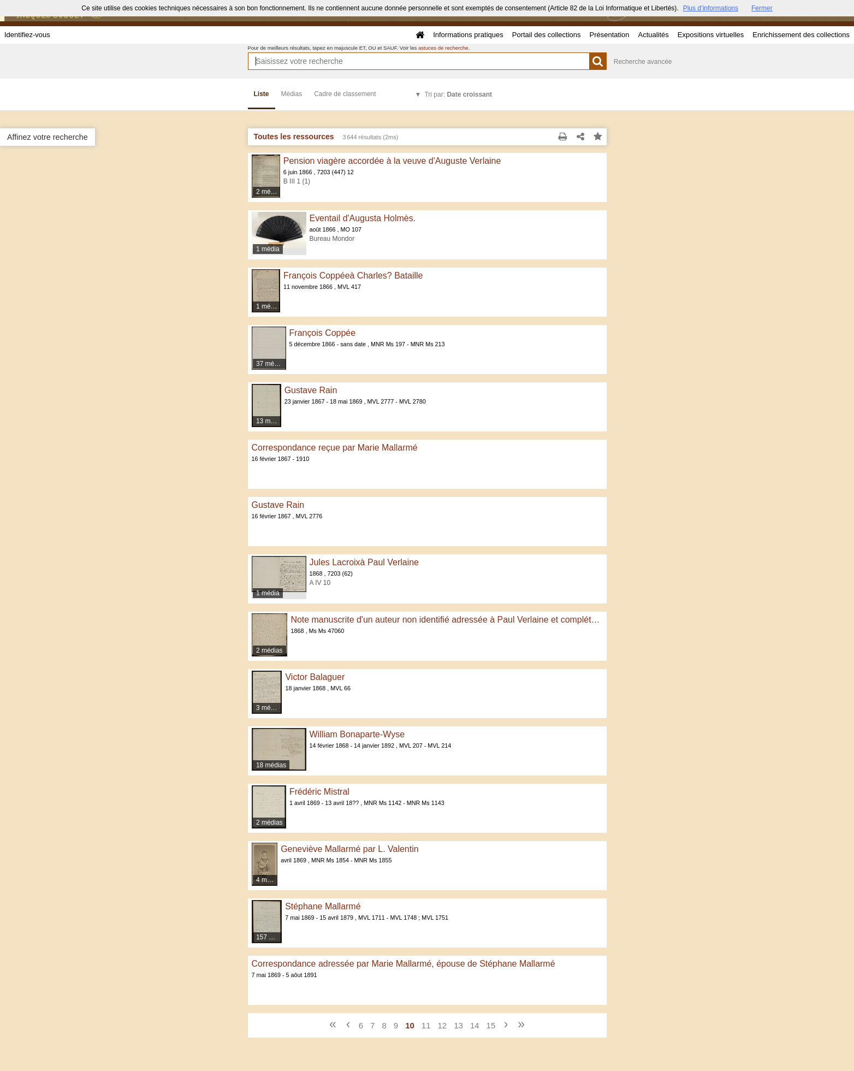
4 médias (267, 880)
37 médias (271, 364)
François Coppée (322, 333)
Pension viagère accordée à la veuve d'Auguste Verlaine (392, 160)
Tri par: (458, 94)
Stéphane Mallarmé (322, 906)
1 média (268, 249)
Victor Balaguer (315, 677)
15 (491, 1025)
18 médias (271, 765)
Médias (292, 94)
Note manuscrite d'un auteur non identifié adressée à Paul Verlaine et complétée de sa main (446, 619)
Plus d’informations (710, 8)
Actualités (653, 35)
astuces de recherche (443, 48)
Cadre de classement (345, 94)
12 (442, 1025)
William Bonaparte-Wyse (357, 734)
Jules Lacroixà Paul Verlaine (364, 562)
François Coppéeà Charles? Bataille (353, 275)
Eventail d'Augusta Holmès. (363, 218)
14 (474, 1025)
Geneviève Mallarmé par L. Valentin (349, 849)
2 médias (268, 192)
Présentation (609, 35)
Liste (261, 94)
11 (426, 1025)
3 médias (269, 708)
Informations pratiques (468, 35)
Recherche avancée (643, 62)
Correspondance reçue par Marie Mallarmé (335, 447)
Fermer (762, 8)
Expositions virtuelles (711, 35)
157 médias (269, 937)
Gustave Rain (310, 390)
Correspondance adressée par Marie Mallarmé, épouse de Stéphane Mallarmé (403, 963)
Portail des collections (546, 35)
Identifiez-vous (27, 35)
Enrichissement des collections (801, 35)
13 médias (269, 421)
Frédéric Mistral (319, 791)
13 (458, 1025)
